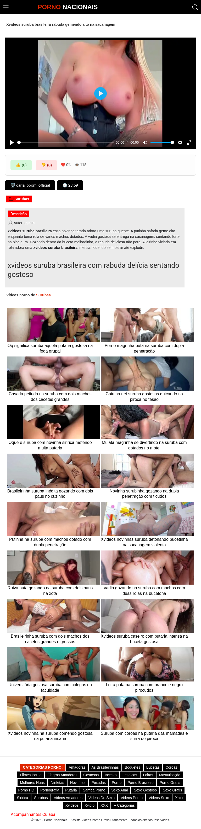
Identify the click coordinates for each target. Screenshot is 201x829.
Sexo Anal (119, 790)
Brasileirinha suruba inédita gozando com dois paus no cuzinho (50, 494)
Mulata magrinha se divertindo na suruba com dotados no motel (144, 445)
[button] (195, 7)
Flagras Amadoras (62, 775)
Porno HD (26, 790)
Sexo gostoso (145, 790)
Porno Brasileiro (140, 782)
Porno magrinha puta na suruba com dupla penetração (144, 348)
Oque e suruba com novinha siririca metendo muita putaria (50, 445)
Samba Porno (94, 790)
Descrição (18, 214)
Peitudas (98, 782)
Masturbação (169, 775)
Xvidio (89, 805)
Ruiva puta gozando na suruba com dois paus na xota (50, 591)
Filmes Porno (30, 775)
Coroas (171, 767)
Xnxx (179, 798)
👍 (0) (21, 165)
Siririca (22, 798)
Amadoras (77, 767)
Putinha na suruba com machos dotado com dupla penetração (50, 542)
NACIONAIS (68, 7)
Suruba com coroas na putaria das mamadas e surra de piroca (144, 736)
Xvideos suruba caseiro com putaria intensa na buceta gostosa (144, 639)
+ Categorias (124, 805)
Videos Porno (132, 798)
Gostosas (91, 775)
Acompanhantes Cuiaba (33, 814)
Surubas (19, 199)
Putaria (71, 790)
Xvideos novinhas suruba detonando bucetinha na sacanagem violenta (144, 542)
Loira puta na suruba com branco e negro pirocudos (144, 687)
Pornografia (49, 790)
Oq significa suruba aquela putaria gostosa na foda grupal (50, 348)
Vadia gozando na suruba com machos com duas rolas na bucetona (144, 591)
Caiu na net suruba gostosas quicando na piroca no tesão (144, 397)
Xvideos (72, 805)
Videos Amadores (68, 798)
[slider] (65, 142)
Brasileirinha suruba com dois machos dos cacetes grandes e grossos (50, 639)
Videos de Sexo (101, 798)
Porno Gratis (170, 782)
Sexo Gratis (172, 790)
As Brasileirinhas (105, 767)
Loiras (148, 775)
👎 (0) (46, 165)
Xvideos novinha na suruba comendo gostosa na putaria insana (50, 736)
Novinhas (77, 782)
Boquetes (132, 767)
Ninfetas (57, 782)
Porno (116, 782)
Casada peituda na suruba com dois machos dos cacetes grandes (50, 397)
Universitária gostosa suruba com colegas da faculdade (50, 687)
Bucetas (153, 767)
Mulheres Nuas (32, 782)
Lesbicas (130, 775)
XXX (104, 805)
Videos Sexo (159, 798)
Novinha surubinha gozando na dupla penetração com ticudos (144, 494)
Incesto (110, 775)
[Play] (12, 142)
